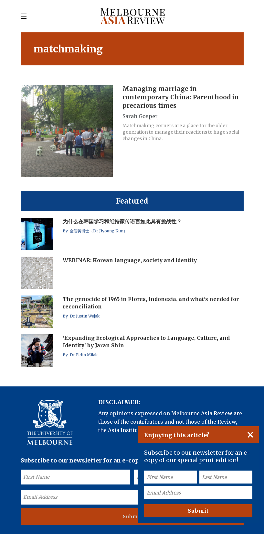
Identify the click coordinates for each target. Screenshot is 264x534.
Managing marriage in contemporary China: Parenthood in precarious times (180, 97)
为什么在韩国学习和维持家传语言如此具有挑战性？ (122, 221)
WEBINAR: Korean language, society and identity (130, 260)
